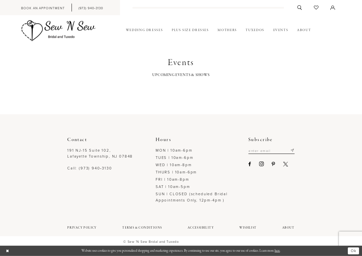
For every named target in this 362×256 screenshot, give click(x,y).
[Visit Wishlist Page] (316, 7)
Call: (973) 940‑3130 (89, 167)
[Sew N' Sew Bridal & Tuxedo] (58, 30)
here (277, 250)
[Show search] (299, 7)
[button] (332, 7)
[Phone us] (91, 7)
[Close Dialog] (7, 250)
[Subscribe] (292, 150)
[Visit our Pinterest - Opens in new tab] (274, 164)
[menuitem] (43, 7)
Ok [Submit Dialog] (353, 250)
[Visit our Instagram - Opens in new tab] (261, 164)
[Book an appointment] (43, 7)
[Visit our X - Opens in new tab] (285, 164)
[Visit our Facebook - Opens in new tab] (250, 164)
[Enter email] (271, 150)
